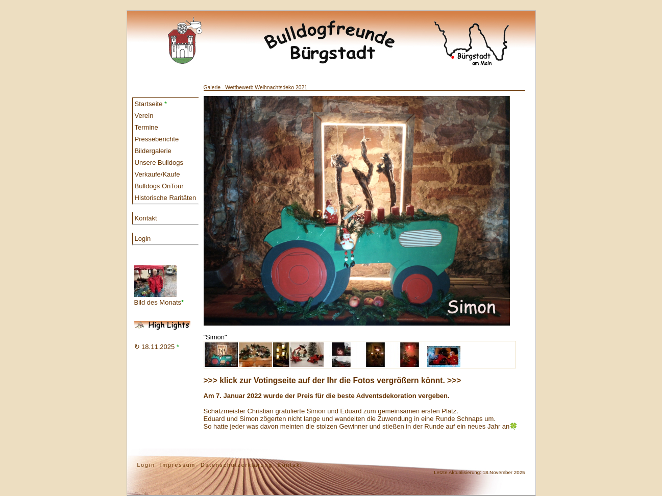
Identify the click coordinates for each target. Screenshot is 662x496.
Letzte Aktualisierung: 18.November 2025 (479, 472)
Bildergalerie (153, 151)
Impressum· (179, 465)
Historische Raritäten (166, 198)
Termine (146, 127)
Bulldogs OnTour (159, 186)
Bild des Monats (159, 285)
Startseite (151, 104)
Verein (144, 115)
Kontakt (146, 218)
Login (143, 238)
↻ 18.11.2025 (156, 347)
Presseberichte (157, 139)
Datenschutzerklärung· (238, 465)
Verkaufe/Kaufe (157, 174)
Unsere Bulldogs (159, 162)
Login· (147, 465)
